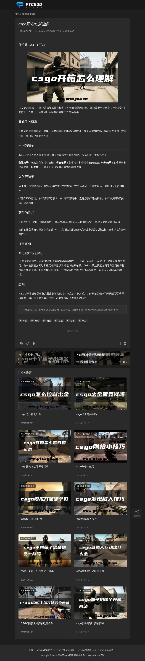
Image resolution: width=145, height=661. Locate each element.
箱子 (72, 320)
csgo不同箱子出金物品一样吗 (37, 571)
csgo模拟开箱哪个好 (32, 518)
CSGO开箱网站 (86, 650)
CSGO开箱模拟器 (65, 650)
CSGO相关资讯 (54, 31)
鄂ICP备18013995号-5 (94, 655)
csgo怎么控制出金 (31, 414)
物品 (49, 320)
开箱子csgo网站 (65, 655)
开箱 (25, 320)
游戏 (37, 320)
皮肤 (60, 320)
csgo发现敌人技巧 (86, 518)
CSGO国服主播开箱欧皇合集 (37, 623)
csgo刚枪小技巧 (85, 466)
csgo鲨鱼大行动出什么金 (90, 571)
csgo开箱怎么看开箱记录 (35, 466)
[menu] (126, 5)
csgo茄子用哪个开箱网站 (90, 623)
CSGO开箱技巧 (45, 650)
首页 (17, 14)
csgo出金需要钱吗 (86, 414)
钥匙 (84, 320)
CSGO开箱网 (52, 309)
